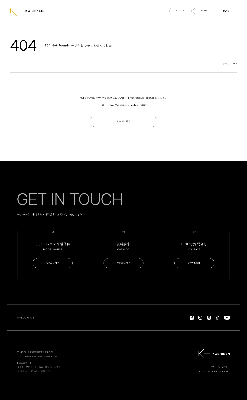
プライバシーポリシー (220, 367)
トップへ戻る (124, 121)
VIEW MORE (52, 263)
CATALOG (180, 11)
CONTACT (204, 11)
